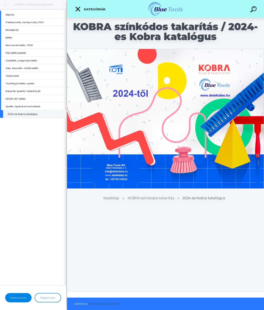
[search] (254, 10)
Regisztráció (47, 297)
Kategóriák (90, 9)
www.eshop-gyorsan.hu (104, 303)
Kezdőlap (111, 198)
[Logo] (165, 9)
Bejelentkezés (18, 297)
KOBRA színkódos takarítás (33, 4)
